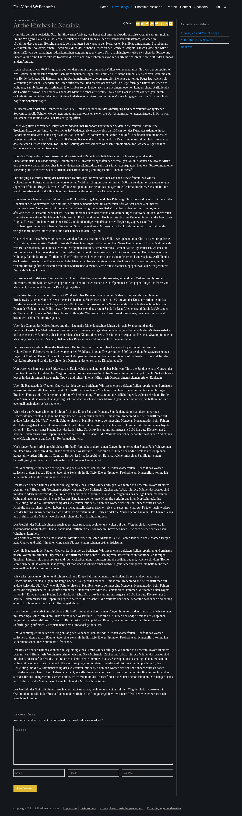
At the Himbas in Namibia (196, 40)
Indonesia (186, 47)
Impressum (70, 808)
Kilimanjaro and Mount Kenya (199, 33)
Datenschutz (88, 808)
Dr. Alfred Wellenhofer (34, 7)
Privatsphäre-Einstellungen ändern (121, 808)
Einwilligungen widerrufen (164, 808)
